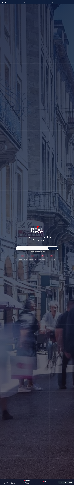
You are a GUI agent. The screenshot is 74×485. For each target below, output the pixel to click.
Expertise (45, 2)
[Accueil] (4, 2)
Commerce (14, 2)
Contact (68, 2)
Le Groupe (51, 2)
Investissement (32, 2)
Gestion (39, 2)
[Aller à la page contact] (65, 482)
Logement (25, 2)
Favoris (61, 2)
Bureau (19, 2)
